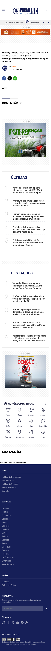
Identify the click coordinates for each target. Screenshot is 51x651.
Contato (5, 491)
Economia (6, 515)
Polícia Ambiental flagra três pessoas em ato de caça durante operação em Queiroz (28, 242)
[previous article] (48, 22)
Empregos (6, 561)
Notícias (5, 508)
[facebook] (4, 78)
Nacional (5, 529)
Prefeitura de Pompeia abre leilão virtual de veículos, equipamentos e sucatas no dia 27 (29, 203)
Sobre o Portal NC (9, 487)
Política (5, 512)
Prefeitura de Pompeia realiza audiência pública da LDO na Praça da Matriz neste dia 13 (29, 229)
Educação (6, 526)
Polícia (5, 536)
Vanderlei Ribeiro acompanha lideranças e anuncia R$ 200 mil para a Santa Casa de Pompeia (27, 190)
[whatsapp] (15, 78)
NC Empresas (8, 557)
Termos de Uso (8, 480)
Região (5, 543)
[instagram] (3, 622)
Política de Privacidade (11, 477)
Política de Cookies (10, 484)
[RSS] (26, 622)
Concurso (6, 550)
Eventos (5, 582)
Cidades (5, 540)
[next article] (43, 22)
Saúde (5, 533)
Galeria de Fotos (9, 585)
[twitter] (9, 78)
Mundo (5, 522)
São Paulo (6, 547)
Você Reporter (8, 564)
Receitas (6, 554)
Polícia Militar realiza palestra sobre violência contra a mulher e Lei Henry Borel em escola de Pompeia (29, 338)
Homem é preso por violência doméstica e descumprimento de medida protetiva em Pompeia (28, 216)
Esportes (6, 519)
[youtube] (17, 622)
